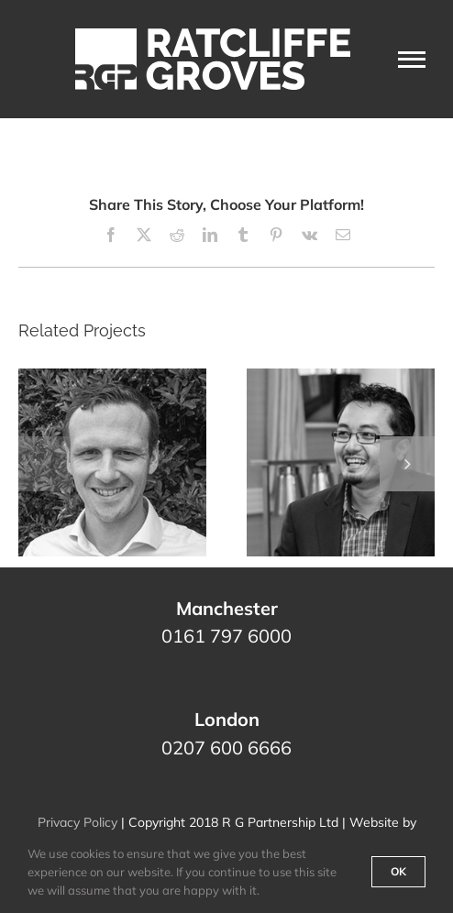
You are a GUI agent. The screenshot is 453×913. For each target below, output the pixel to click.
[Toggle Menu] (412, 59)
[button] (45, 463)
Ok (398, 871)
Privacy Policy (77, 822)
